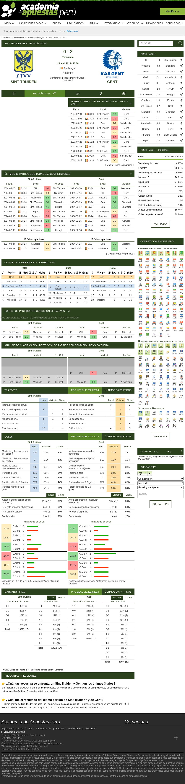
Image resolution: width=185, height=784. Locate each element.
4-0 (158, 129)
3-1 (114, 188)
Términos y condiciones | (14, 746)
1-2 (158, 94)
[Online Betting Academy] (148, 738)
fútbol (98, 755)
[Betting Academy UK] (169, 738)
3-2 (114, 244)
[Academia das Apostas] (134, 738)
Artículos (134, 23)
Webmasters (49, 740)
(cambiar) (146, 459)
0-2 (114, 230)
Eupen (36, 211)
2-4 (114, 248)
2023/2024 (68, 73)
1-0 (47, 188)
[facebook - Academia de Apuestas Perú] (141, 730)
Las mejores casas (33, 23)
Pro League (67, 68)
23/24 (91, 114)
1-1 (114, 132)
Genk (146, 77)
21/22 (91, 137)
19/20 (91, 156)
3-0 (47, 216)
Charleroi (126, 207)
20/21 (91, 146)
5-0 (114, 207)
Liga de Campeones (128, 760)
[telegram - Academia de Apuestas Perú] (148, 730)
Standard (58, 193)
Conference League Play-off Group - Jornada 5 (68, 79)
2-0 (47, 202)
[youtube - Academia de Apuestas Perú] (134, 730)
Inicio (9, 23)
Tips (94, 23)
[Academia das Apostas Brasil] (141, 738)
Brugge (58, 207)
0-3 (114, 128)
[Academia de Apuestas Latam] (162, 738)
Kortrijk (58, 230)
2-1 (114, 137)
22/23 (91, 128)
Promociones (154, 23)
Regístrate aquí (37, 735)
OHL (35, 188)
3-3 (47, 193)
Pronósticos (75, 23)
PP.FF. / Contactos (53, 743)
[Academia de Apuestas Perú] (127, 738)
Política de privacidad (37, 746)
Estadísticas (114, 23)
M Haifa (126, 225)
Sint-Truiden (24, 82)
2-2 (114, 123)
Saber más (72, 31)
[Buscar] (179, 43)
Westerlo (58, 202)
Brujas (146, 83)
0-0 (114, 160)
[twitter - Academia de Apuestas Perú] (127, 730)
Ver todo (160, 223)
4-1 (114, 114)
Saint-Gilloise (103, 211)
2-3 (47, 197)
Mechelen (36, 197)
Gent (112, 82)
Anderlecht (35, 225)
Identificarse (172, 11)
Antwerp (36, 216)
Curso (57, 23)
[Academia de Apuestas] (155, 738)
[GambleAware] (10, 781)
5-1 (114, 202)
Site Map (5, 738)
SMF (19, 738)
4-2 (114, 216)
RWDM (170, 89)
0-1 (114, 118)
